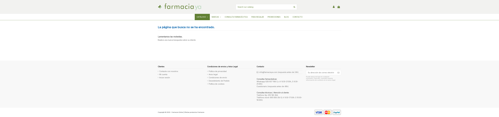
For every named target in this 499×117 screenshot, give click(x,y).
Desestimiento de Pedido (219, 81)
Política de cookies (216, 84)
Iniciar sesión (164, 77)
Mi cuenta (163, 74)
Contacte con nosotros (168, 71)
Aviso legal (213, 74)
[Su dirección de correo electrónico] (321, 72)
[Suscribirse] (338, 72)
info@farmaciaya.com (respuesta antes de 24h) (279, 72)
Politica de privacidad (218, 71)
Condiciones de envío (218, 77)
